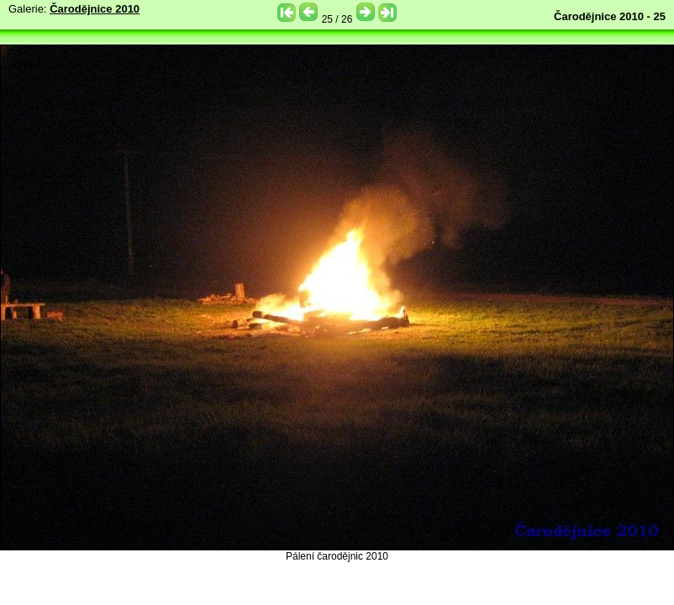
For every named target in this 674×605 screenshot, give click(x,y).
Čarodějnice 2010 (95, 9)
